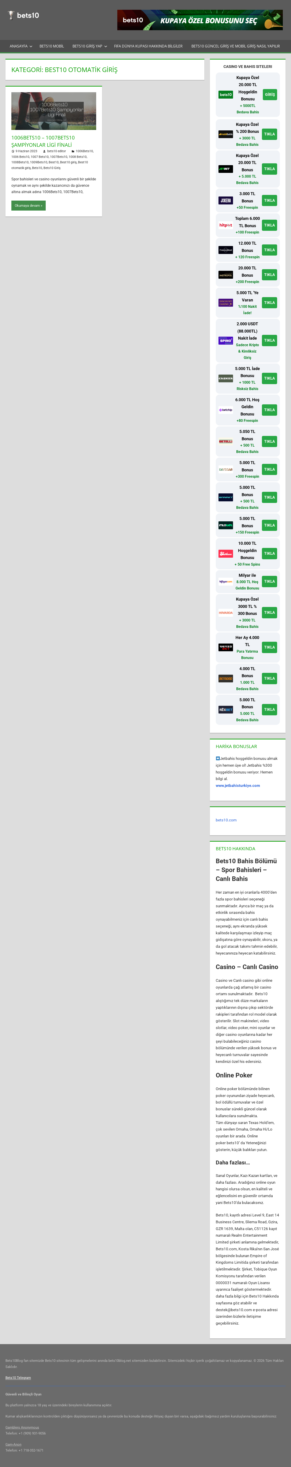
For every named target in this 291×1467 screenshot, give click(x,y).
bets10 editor (56, 151)
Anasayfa (21, 46)
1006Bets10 (84, 151)
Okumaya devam (27, 205)
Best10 (54, 162)
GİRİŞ (270, 94)
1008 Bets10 (78, 156)
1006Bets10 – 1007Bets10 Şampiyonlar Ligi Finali (43, 141)
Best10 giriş (68, 162)
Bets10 (37, 167)
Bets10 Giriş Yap (90, 46)
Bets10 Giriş (51, 167)
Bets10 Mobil (52, 46)
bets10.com (226, 820)
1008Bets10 (20, 162)
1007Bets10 (58, 156)
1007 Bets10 (40, 156)
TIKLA (269, 134)
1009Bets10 (38, 162)
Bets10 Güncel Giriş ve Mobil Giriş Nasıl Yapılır (235, 46)
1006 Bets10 (20, 156)
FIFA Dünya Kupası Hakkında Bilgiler (148, 46)
